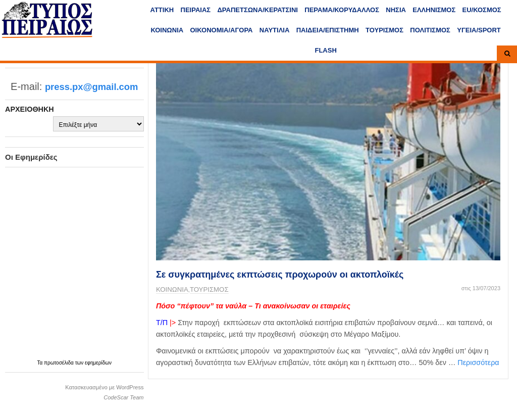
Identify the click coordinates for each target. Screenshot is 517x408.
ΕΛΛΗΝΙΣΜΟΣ (433, 10)
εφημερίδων (98, 363)
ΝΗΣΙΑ (396, 10)
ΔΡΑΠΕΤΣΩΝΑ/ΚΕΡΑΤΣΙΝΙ (257, 10)
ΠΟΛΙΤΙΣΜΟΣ (430, 30)
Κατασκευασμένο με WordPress (104, 387)
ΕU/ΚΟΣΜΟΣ (481, 10)
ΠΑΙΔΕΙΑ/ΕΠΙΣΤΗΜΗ (327, 30)
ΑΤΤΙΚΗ (162, 10)
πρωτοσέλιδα (59, 363)
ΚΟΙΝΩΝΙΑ (166, 30)
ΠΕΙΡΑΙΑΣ (196, 10)
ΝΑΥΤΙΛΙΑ (275, 30)
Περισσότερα (478, 362)
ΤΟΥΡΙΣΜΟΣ (384, 30)
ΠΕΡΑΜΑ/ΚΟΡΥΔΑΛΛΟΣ (341, 10)
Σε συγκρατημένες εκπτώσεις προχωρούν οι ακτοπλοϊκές (279, 274)
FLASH (325, 50)
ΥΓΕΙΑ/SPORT (479, 30)
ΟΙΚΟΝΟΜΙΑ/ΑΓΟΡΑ (221, 30)
